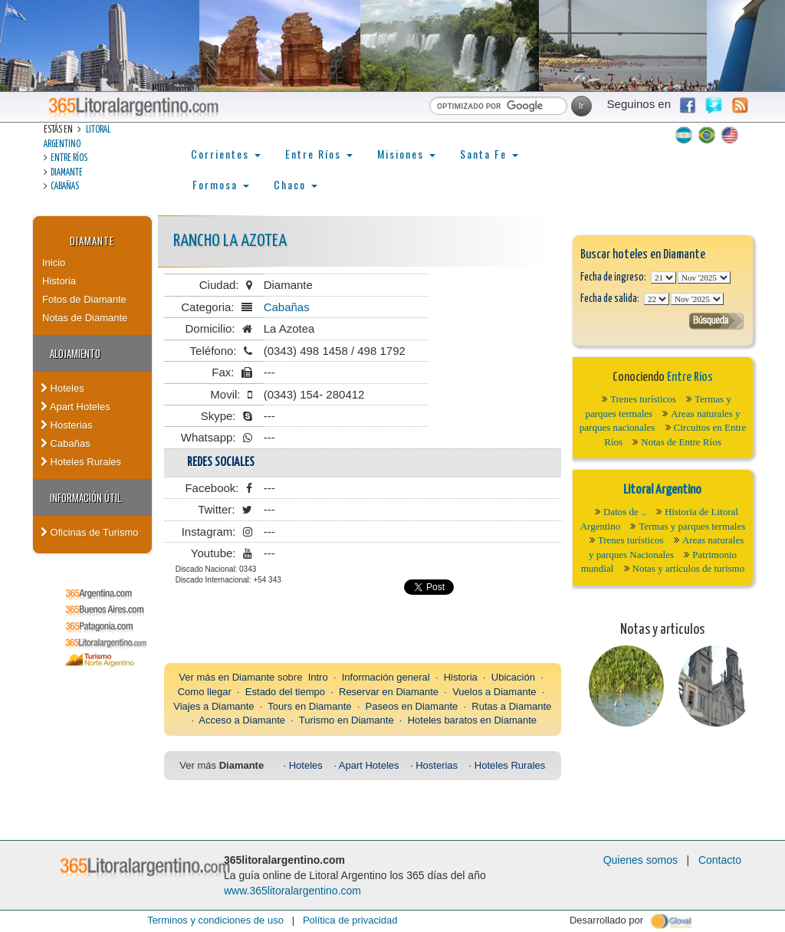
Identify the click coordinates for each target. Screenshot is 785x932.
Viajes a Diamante (213, 706)
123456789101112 (704, 277)
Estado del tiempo (285, 691)
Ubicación (513, 677)
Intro (318, 677)
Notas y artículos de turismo (688, 568)
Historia (59, 281)
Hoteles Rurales (81, 462)
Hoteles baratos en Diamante (472, 720)
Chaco (295, 184)
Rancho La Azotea (230, 241)
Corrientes (226, 154)
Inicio (53, 262)
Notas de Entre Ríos (681, 442)
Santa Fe (489, 154)
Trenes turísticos (643, 399)
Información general (386, 677)
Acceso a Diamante (242, 720)
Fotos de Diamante (84, 299)
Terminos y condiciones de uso (215, 920)
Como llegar (205, 691)
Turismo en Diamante (346, 720)
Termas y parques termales (692, 526)
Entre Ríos (69, 158)
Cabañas (65, 187)
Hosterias (67, 425)
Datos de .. (624, 511)
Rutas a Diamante (511, 706)
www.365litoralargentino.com (292, 890)
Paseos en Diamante (412, 706)
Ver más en (205, 677)
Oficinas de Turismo (90, 532)
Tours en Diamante (309, 706)
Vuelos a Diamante (494, 691)
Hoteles (62, 388)
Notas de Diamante (84, 317)
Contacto (719, 860)
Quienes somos (640, 860)
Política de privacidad (350, 920)
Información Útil (85, 497)
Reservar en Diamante (388, 691)
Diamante (67, 173)
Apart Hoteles (75, 406)
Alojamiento (75, 353)
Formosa (220, 184)
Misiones (406, 154)
